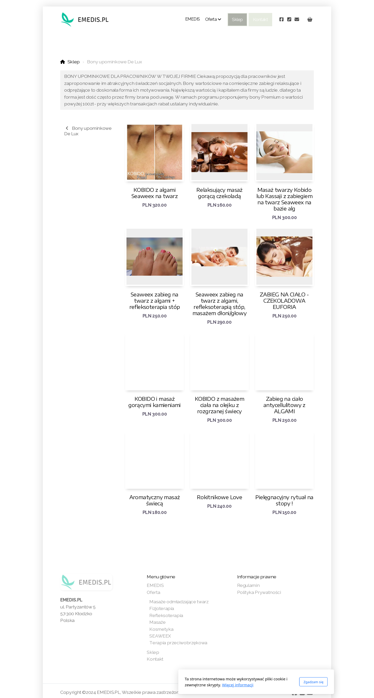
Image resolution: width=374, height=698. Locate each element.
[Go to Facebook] (281, 19)
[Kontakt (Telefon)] (289, 19)
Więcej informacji (168, 684)
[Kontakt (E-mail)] (297, 19)
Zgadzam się (244, 682)
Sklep (74, 61)
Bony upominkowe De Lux (88, 130)
